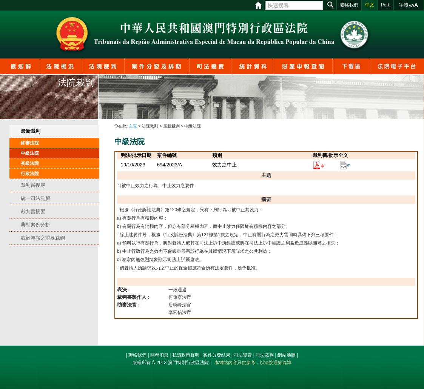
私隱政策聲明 (185, 355)
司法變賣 (243, 355)
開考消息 (159, 355)
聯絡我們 (137, 355)
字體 (403, 5)
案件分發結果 (216, 355)
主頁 (133, 126)
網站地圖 (287, 355)
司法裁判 (265, 355)
